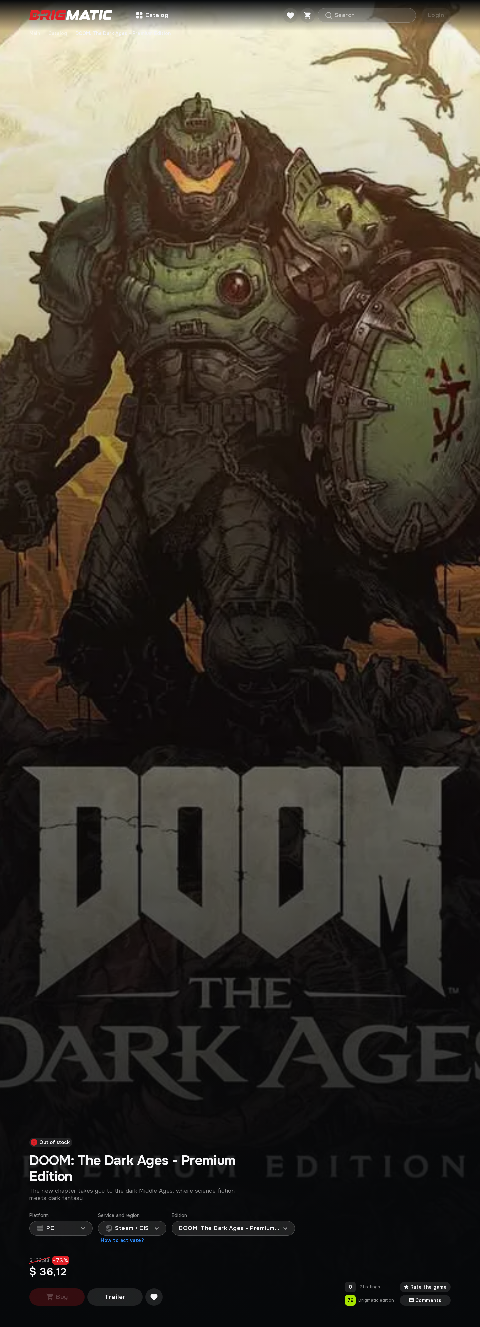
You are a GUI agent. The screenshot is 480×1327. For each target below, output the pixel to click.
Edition (179, 1215)
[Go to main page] (70, 15)
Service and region (119, 1215)
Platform (39, 1215)
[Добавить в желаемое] (154, 1297)
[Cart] (307, 15)
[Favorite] (290, 15)
